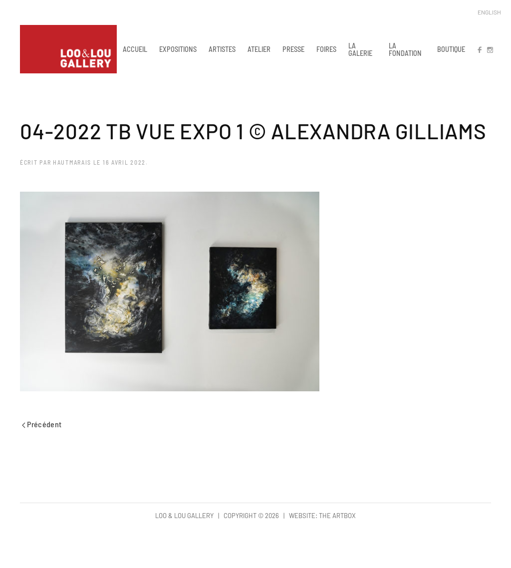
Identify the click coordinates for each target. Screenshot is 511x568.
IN (490, 48)
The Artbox (337, 516)
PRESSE (293, 48)
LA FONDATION (405, 49)
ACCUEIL (135, 48)
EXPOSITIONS (178, 48)
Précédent (42, 424)
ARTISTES (222, 48)
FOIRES (326, 48)
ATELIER (259, 48)
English (489, 11)
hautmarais (72, 162)
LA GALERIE (360, 49)
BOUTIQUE (451, 48)
